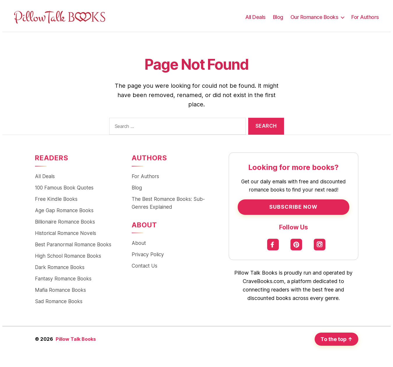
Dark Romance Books (59, 267)
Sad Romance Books (58, 301)
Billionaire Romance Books (65, 222)
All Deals (255, 17)
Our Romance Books (314, 17)
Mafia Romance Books (60, 290)
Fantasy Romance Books (63, 278)
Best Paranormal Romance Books (73, 244)
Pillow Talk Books (76, 339)
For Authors (365, 17)
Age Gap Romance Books (64, 210)
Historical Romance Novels (65, 233)
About (139, 243)
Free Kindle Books (56, 199)
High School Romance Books (68, 256)
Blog (278, 17)
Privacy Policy (148, 254)
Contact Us (144, 266)
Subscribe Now (293, 207)
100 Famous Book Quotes (64, 188)
